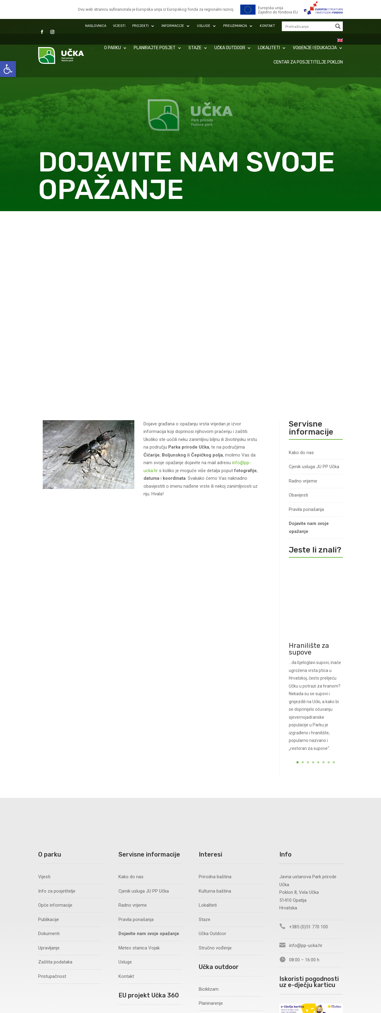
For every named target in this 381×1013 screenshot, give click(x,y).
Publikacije (48, 733)
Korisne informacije (218, 902)
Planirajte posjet (155, 47)
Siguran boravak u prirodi (223, 888)
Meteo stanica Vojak (139, 762)
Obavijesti (298, 309)
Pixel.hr (188, 997)
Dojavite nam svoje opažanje (309, 341)
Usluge (203, 26)
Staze (194, 47)
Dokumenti (49, 747)
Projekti (140, 26)
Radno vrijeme (303, 295)
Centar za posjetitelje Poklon (308, 62)
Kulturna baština (215, 705)
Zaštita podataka (55, 776)
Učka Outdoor (229, 47)
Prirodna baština (215, 690)
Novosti (126, 860)
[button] (8, 69)
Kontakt (267, 26)
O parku (112, 47)
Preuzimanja (235, 26)
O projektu (128, 845)
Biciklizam (209, 803)
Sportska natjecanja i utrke (225, 874)
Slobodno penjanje (217, 831)
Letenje (206, 845)
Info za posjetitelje (56, 705)
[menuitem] (340, 40)
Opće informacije (55, 719)
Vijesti (119, 26)
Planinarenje (211, 817)
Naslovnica (95, 26)
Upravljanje (49, 762)
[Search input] (308, 26)
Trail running (211, 860)
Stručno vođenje (215, 762)
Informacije (172, 26)
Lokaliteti (269, 47)
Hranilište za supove (309, 471)
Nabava (125, 874)
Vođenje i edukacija (315, 47)
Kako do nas (301, 266)
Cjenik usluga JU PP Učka (314, 281)
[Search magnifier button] (338, 26)
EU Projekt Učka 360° (139, 831)
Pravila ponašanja (306, 323)
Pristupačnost (52, 790)
